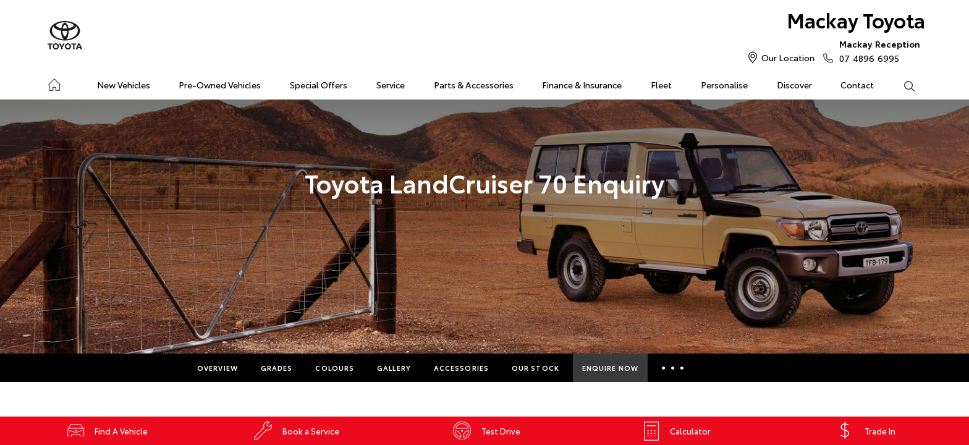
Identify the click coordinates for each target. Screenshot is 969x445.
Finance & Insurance (582, 84)
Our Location (788, 57)
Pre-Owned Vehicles (220, 84)
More (672, 368)
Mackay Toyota (856, 19)
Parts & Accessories (474, 84)
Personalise (724, 84)
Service (390, 84)
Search (901, 85)
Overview (217, 368)
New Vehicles (123, 84)
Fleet (661, 84)
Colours (334, 368)
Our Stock (535, 368)
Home (54, 82)
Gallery (394, 368)
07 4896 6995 (877, 50)
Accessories (461, 368)
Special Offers (318, 84)
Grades (277, 368)
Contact (857, 84)
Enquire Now (610, 368)
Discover (794, 84)
